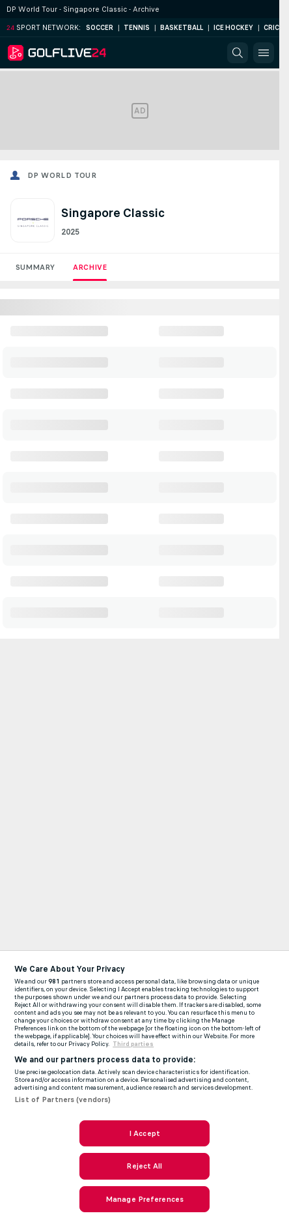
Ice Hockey (233, 27)
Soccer (99, 27)
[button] (237, 52)
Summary (35, 267)
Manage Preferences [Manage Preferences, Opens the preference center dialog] (144, 1199)
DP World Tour (61, 175)
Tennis (137, 27)
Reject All (144, 1166)
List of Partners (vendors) (62, 1099)
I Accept (144, 1133)
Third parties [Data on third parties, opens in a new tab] (133, 1044)
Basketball (181, 27)
